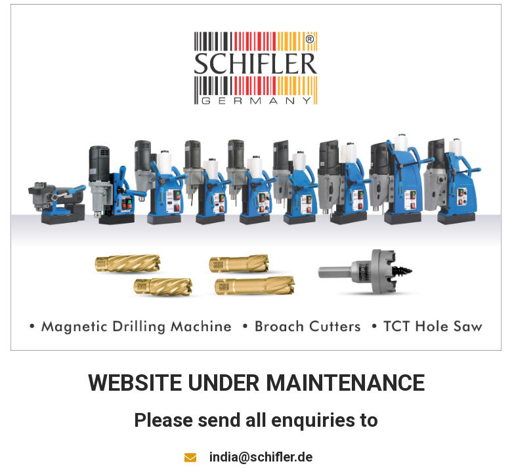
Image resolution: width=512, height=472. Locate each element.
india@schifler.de (260, 457)
